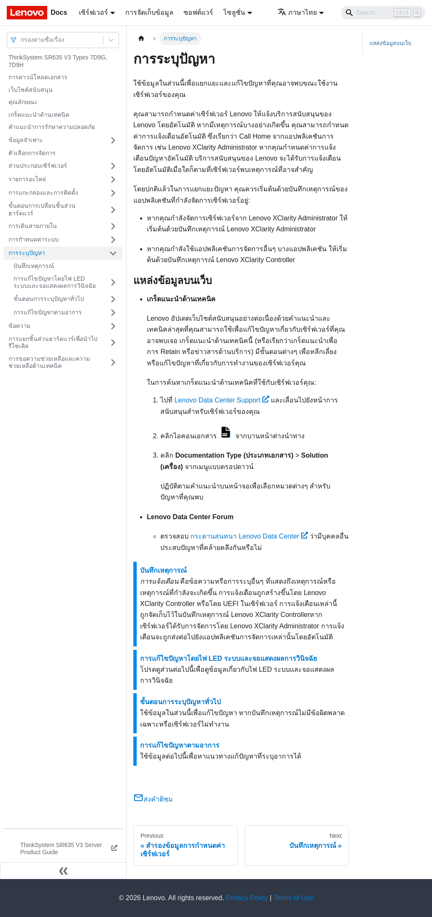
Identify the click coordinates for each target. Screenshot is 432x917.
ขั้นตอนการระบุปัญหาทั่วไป (49, 298)
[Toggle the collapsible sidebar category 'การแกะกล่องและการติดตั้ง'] (113, 193)
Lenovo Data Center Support (221, 400)
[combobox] (21, 40)
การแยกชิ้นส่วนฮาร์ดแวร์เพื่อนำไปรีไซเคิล (52, 342)
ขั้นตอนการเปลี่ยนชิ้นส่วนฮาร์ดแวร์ (42, 209)
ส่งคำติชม (153, 799)
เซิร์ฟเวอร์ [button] (93, 12)
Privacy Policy (247, 897)
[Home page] (141, 38)
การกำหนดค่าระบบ (33, 239)
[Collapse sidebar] (63, 870)
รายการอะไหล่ (27, 179)
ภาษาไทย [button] (297, 12)
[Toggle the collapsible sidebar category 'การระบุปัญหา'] (113, 253)
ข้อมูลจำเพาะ (25, 140)
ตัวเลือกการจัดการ (32, 153)
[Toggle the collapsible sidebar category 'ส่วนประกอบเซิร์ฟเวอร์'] (113, 166)
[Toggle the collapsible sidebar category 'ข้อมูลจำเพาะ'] (113, 140)
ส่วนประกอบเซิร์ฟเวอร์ (37, 165)
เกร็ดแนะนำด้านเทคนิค (38, 114)
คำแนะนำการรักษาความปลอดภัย (51, 126)
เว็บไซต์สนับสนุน (30, 89)
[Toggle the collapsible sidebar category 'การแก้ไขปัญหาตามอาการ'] (113, 312)
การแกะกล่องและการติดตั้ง (43, 192)
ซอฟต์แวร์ (198, 12)
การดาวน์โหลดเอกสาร (38, 77)
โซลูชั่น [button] (234, 12)
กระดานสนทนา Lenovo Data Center (249, 536)
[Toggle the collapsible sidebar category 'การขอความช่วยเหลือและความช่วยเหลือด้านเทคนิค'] (113, 363)
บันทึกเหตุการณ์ (34, 266)
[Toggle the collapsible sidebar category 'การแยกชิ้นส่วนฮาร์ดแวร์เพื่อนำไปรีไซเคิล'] (113, 343)
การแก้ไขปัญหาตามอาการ (48, 312)
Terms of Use (293, 897)
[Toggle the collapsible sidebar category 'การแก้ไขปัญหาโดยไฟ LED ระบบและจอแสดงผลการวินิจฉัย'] (113, 282)
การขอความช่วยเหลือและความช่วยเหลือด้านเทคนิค (49, 362)
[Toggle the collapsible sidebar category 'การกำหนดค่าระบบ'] (113, 240)
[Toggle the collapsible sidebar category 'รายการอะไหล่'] (113, 179)
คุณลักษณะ (23, 102)
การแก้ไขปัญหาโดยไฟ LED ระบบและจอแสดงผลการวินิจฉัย (55, 282)
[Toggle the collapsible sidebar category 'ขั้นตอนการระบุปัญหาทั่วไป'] (113, 299)
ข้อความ (19, 325)
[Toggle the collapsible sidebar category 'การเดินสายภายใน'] (113, 226)
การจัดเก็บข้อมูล (149, 12)
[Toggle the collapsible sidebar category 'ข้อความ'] (113, 326)
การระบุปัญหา (26, 252)
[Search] (383, 12)
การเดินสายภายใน (32, 226)
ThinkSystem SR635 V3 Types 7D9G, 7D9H (57, 61)
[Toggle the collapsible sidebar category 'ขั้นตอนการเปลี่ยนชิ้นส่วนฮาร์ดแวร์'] (113, 210)
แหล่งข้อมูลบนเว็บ (390, 43)
